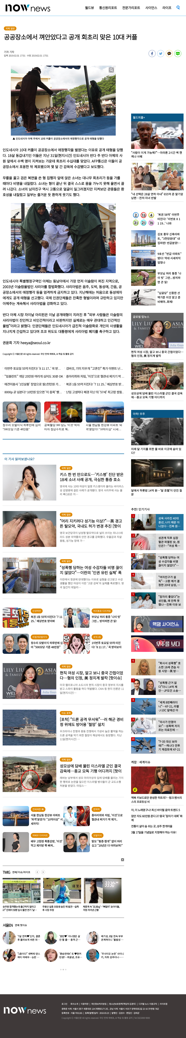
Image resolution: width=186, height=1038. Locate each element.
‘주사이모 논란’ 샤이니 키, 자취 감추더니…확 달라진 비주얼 (112, 957)
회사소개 (74, 1003)
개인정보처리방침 (98, 1003)
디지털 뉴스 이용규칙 (148, 1003)
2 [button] (63, 969)
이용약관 (84, 1003)
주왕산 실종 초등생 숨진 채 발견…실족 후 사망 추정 (101, 908)
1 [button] (61, 969)
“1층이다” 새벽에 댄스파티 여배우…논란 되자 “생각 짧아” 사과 (28, 957)
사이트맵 (163, 1003)
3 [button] (65, 969)
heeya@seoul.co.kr (35, 342)
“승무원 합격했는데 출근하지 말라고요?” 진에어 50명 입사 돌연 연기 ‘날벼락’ (59, 910)
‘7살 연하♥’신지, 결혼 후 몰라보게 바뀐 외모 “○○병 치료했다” (20, 908)
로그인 (64, 1003)
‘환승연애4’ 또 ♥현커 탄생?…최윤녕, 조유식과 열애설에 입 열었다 (70, 957)
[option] (61, 896)
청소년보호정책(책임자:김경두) (122, 1003)
